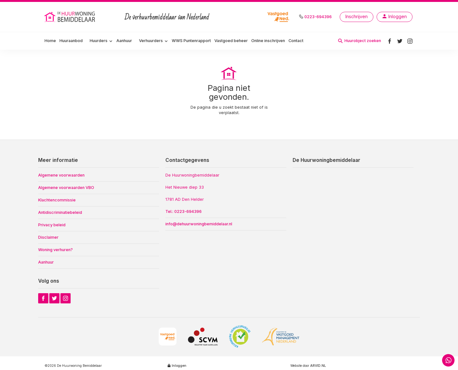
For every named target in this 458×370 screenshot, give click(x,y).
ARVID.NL (318, 365)
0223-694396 (318, 16)
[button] (101, 41)
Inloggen (179, 365)
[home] (70, 17)
